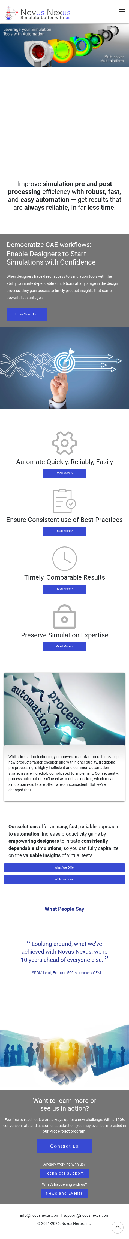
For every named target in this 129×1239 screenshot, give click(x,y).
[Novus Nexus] (38, 13)
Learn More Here (26, 314)
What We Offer (65, 867)
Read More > (64, 473)
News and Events (64, 1193)
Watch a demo (64, 879)
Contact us (64, 1146)
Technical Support (64, 1173)
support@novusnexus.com (86, 1215)
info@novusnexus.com (39, 1215)
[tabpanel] (64, 958)
